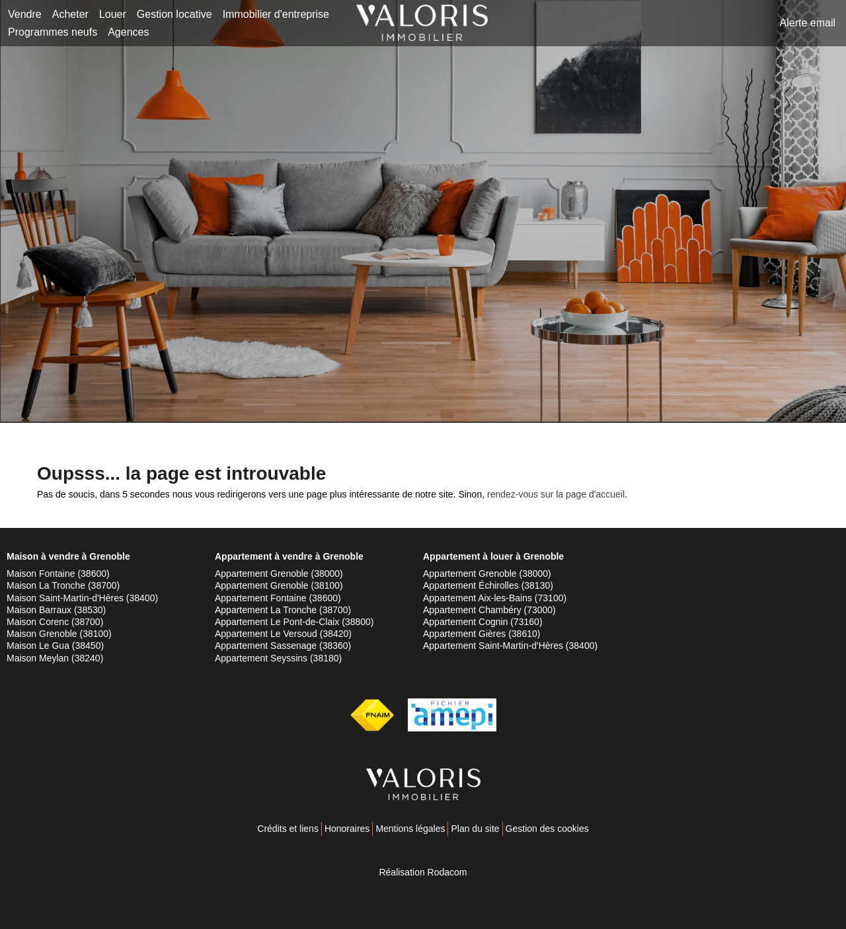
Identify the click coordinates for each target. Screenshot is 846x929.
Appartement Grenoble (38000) (279, 573)
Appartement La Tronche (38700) (283, 610)
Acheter (70, 14)
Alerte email (807, 22)
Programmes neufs (52, 32)
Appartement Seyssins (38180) (278, 658)
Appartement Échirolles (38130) (488, 585)
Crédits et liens (288, 828)
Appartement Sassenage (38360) (283, 645)
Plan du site (475, 828)
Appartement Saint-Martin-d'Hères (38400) (510, 645)
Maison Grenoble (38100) (59, 633)
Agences (128, 32)
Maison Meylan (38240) (55, 658)
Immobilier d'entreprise (276, 14)
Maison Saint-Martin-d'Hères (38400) (82, 598)
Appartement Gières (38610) (481, 633)
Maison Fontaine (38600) (58, 573)
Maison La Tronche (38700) (63, 585)
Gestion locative (174, 14)
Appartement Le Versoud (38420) (283, 633)
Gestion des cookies (547, 828)
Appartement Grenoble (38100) (279, 585)
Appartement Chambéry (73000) (489, 610)
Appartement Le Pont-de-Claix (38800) (294, 621)
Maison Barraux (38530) (56, 610)
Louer (112, 14)
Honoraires (347, 828)
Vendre (25, 14)
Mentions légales (410, 828)
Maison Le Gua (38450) (55, 645)
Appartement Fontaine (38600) (278, 598)
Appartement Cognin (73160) (483, 621)
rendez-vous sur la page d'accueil (556, 494)
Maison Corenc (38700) (55, 621)
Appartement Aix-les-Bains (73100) (494, 598)
